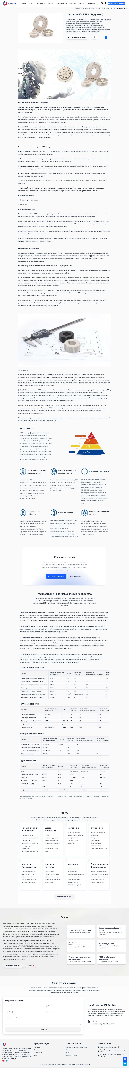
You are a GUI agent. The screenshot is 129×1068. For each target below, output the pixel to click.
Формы (51, 3)
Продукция (84, 8)
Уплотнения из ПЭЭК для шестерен (106, 8)
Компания (51, 1012)
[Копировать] (116, 1023)
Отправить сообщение (56, 576)
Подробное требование (14, 1018)
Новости (82, 3)
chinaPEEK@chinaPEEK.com (103, 1024)
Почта (50, 1006)
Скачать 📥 (30, 966)
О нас (31, 3)
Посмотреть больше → (64, 896)
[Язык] (105, 3)
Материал (41, 3)
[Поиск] (102, 3)
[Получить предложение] (116, 3)
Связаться (91, 3)
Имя (10, 1006)
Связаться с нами (75, 576)
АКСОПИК (73, 3)
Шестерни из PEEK (122, 8)
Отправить (43, 1029)
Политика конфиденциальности (81, 1064)
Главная (23, 3)
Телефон (12, 1012)
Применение (62, 3)
